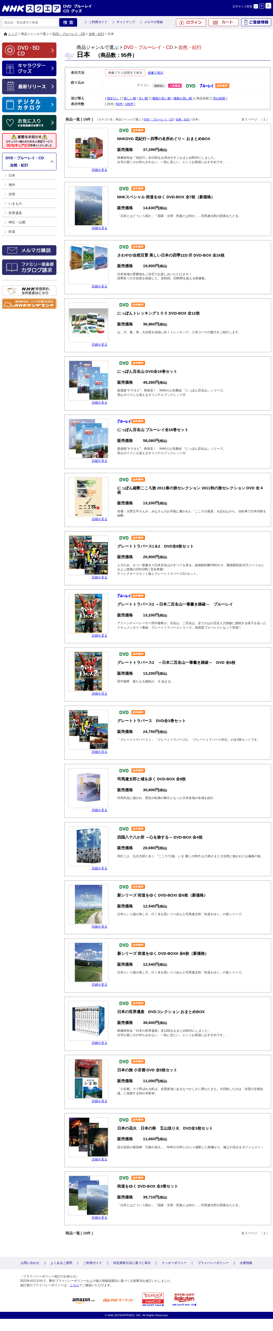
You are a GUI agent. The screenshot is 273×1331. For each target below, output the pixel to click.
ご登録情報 (256, 22)
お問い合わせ (30, 1263)
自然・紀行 (96, 34)
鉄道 (12, 232)
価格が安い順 (161, 98)
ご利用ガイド (98, 22)
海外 (12, 185)
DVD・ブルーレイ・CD (68, 34)
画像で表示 (155, 73)
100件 (129, 104)
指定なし (113, 98)
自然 (12, 194)
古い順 (143, 98)
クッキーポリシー (174, 1263)
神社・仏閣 (17, 222)
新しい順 (130, 98)
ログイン (191, 22)
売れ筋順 (219, 98)
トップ (12, 34)
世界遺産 (15, 213)
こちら (74, 1285)
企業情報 (246, 1263)
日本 (12, 175)
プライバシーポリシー (213, 1263)
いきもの (15, 204)
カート (224, 22)
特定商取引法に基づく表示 (132, 1263)
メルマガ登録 (153, 22)
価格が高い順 (182, 98)
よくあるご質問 (61, 1263)
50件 (119, 104)
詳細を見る (99, 170)
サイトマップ (125, 22)
